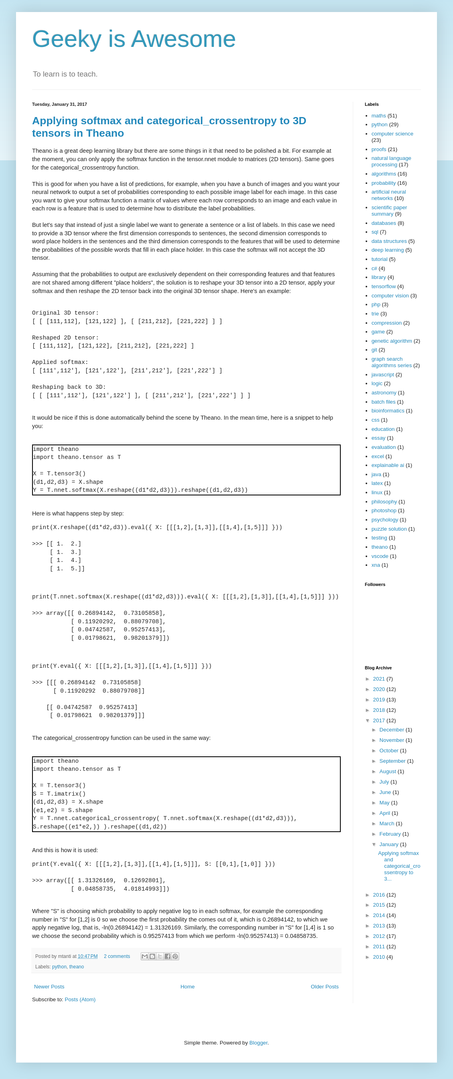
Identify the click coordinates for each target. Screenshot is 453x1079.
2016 (379, 895)
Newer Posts (49, 987)
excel (378, 456)
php (376, 304)
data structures (389, 241)
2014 (379, 915)
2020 (379, 689)
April (386, 813)
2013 (379, 926)
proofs (379, 149)
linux (377, 492)
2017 (379, 720)
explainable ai (388, 465)
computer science (392, 134)
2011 (379, 947)
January (390, 844)
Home (187, 987)
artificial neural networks (389, 195)
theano (76, 967)
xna (376, 565)
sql (375, 232)
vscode (380, 556)
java (376, 474)
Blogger (258, 1043)
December (393, 730)
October (390, 751)
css (376, 420)
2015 (379, 905)
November (393, 740)
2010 (379, 957)
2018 (379, 710)
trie (375, 314)
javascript (383, 375)
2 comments (117, 956)
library (379, 277)
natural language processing (391, 161)
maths (379, 116)
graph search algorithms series (392, 362)
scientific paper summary (389, 210)
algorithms (384, 174)
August (389, 771)
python (59, 967)
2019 (379, 700)
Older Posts (325, 987)
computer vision (390, 296)
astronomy (384, 393)
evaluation (384, 447)
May (385, 803)
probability (384, 183)
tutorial (380, 259)
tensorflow (384, 286)
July (385, 782)
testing (379, 538)
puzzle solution (389, 529)
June (386, 792)
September (393, 761)
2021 (379, 679)
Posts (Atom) (80, 999)
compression (387, 323)
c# (374, 268)
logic (377, 383)
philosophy (384, 502)
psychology (385, 520)
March (388, 823)
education (383, 429)
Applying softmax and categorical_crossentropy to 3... (399, 866)
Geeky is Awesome (134, 38)
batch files (384, 402)
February (391, 834)
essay (379, 438)
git (374, 350)
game (378, 332)
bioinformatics (388, 411)
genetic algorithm (392, 341)
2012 (379, 936)
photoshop (384, 510)
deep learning (388, 250)
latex (377, 483)
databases (384, 223)
